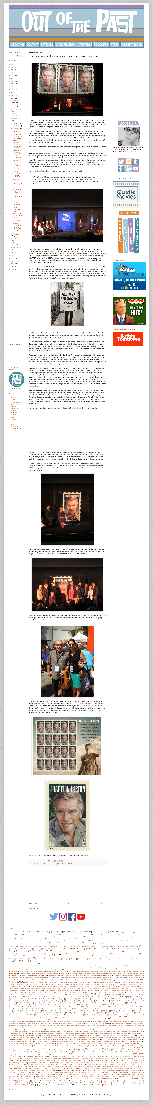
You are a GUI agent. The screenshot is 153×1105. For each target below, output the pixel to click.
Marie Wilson (69, 1027)
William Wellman (118, 1083)
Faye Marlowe (57, 979)
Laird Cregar (27, 1019)
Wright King (26, 1085)
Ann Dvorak (81, 938)
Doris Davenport (73, 971)
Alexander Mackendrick (33, 936)
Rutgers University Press (29, 1060)
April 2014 (16, 234)
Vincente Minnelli (131, 1076)
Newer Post (33, 903)
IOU (106, 1001)
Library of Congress (25, 1023)
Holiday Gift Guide (114, 996)
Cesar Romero (117, 955)
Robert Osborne (40, 1056)
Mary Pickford (133, 1029)
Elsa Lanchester (24, 977)
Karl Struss (103, 1015)
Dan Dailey (12, 965)
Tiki (102, 1072)
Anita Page (65, 938)
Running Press (132, 1058)
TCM (58, 864)
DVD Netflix (12, 973)
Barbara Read (12, 944)
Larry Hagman (70, 1019)
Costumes (76, 963)
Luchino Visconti (82, 1025)
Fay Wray (38, 979)
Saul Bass (110, 1060)
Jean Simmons (96, 1006)
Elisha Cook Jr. (118, 975)
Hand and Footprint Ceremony (134, 992)
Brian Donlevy (73, 951)
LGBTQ (16, 1023)
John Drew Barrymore (86, 1011)
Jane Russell (99, 1004)
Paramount (59, 1043)
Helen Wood (58, 996)
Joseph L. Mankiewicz (16, 1015)
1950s (77, 932)
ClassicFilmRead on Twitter (16, 429)
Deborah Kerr (96, 967)
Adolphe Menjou (55, 934)
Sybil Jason (20, 1070)
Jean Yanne (105, 1006)
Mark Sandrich (29, 1029)
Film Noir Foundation (121, 979)
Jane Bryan (66, 1004)
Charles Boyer (127, 955)
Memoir (140, 1031)
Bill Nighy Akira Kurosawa (25, 946)
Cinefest (73, 959)
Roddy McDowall (19, 1058)
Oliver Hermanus (48, 1041)
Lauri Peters (139, 1019)
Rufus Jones (114, 1058)
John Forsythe (115, 1011)
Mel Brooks (122, 1031)
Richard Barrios (97, 1052)
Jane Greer (82, 1004)
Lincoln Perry (71, 1023)
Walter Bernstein (60, 1078)
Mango (20, 1027)
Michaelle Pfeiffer (122, 1033)
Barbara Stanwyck (23, 944)
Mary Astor (107, 1029)
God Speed (124, 990)
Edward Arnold (15, 975)
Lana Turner (36, 1019)
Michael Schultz (102, 1033)
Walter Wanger (81, 1078)
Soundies (105, 1064)
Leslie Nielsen (128, 1021)
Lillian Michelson (53, 1023)
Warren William (63, 1081)
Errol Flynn (78, 977)
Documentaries (110, 969)
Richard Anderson (77, 1052)
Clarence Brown (135, 959)
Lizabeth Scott (124, 1023)
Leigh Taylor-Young (60, 1021)
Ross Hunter (86, 1058)
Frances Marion (82, 982)
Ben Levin (84, 944)
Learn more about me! (129, 151)
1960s (85, 932)
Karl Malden (95, 1015)
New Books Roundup (16, 1039)
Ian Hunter (138, 999)
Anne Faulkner (45, 940)
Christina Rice (23, 959)
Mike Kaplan (28, 1035)
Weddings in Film (85, 1081)
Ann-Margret (126, 938)
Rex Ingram (46, 1052)
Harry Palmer (99, 994)
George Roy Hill (81, 988)
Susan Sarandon (140, 1068)
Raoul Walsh (74, 1050)
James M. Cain (24, 1004)
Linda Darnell (80, 1023)
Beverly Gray (140, 944)
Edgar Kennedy (91, 973)
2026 (13, 64)
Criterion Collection (107, 963)
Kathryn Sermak (24, 1017)
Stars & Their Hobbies (62, 1066)
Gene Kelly (79, 986)
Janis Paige (18, 1006)
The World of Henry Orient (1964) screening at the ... (17, 193)
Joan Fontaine (115, 1008)
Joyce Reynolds (39, 1015)
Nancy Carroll (58, 1037)
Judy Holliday (69, 1015)
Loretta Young (14, 1025)
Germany (33, 990)
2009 (13, 264)
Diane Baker (50, 969)
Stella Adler (88, 1066)
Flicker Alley (48, 982)
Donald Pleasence (52, 971)
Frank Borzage (135, 982)
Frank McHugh (36, 984)
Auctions (61, 942)
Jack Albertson (138, 1001)
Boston (109, 949)
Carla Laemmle (88, 953)
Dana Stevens (46, 965)
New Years (29, 1039)
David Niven (24, 967)
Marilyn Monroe (103, 1027)
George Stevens (114, 988)
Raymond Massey (105, 1050)
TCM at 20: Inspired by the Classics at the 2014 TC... (17, 183)
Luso (106, 1025)
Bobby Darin (27, 949)
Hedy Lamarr (19, 996)
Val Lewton (58, 1076)
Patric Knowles (90, 1043)
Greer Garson (50, 992)
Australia (95, 942)
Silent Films (22, 1064)
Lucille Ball (91, 1025)
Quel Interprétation (42, 1050)
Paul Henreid (126, 1043)
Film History (80, 979)
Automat (101, 942)
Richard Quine (14, 1054)
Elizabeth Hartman (129, 975)
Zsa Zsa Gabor (107, 1085)
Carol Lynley (107, 953)
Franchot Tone (91, 982)
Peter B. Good (96, 1046)
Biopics (77, 946)
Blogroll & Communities (15, 425)
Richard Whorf (34, 1054)
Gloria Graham (93, 990)
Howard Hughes (59, 999)
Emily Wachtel (34, 977)
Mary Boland (116, 1029)
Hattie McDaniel (126, 994)
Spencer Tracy (125, 1064)
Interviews (14, 419)
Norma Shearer (94, 1039)
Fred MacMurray (76, 984)
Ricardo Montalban (66, 1052)
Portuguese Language (116, 1048)
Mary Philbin (124, 1029)
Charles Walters (60, 957)
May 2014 (16, 128)
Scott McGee (139, 1060)
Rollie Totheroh (48, 1058)
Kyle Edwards (18, 1019)
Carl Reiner (78, 953)
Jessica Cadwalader (66, 1008)
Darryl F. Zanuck (90, 965)
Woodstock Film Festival (15, 1085)
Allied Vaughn (135, 936)
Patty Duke (118, 1043)
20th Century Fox (128, 932)
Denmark (141, 967)
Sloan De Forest (53, 1064)
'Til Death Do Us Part (29, 932)
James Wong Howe (56, 1004)
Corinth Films (60, 963)
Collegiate (130, 961)
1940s (68, 932)
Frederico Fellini (109, 984)
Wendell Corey (96, 1081)
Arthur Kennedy (28, 942)
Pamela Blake (40, 1043)
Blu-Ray (135, 946)
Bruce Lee (136, 951)
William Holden (96, 1083)
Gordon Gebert (20, 992)
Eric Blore (42, 977)
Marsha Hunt (49, 1029)
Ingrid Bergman (67, 1001)
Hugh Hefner (78, 999)
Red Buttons (115, 1050)
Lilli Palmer (36, 1023)
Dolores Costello (130, 969)
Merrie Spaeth (22, 1033)
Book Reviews (15, 402)
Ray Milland (82, 1050)
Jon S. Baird (109, 1013)
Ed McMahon (64, 973)
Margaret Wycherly (59, 1027)
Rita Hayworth (54, 1054)
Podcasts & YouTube (14, 405)
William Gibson (85, 1083)
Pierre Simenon (91, 1048)
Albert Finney (140, 934)
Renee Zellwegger (36, 1052)
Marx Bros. (98, 1029)
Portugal (106, 1048)
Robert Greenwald (106, 1054)
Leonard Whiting (107, 1021)
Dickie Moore (92, 969)
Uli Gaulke (80, 1074)
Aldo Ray (13, 936)
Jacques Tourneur (80, 1003)
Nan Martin (50, 1037)
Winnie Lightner (138, 1083)
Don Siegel (14, 971)
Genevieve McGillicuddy (110, 986)
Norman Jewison (116, 1039)
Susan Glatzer (109, 1068)
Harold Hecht (21, 994)
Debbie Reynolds (85, 967)
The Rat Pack (21, 1072)
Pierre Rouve (81, 1048)
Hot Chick (31, 999)
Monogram (92, 1035)
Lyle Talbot (112, 1025)
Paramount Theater (70, 1043)
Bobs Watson (36, 949)
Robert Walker (101, 1056)
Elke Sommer (14, 977)
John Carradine (66, 1011)
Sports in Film (135, 1064)
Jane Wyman (126, 1004)
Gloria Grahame (103, 990)
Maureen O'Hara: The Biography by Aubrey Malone (17, 227)
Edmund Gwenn (122, 973)
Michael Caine (58, 1033)
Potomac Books (128, 1048)
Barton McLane (44, 944)
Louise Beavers (62, 1025)
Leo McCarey (79, 1021)
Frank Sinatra (46, 984)
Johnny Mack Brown (91, 1013)
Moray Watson (119, 1035)
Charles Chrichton (137, 955)
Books (89, 948)
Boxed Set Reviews (120, 949)
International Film (88, 1001)
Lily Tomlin (63, 1023)
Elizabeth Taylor (140, 975)
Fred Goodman (65, 984)
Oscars (110, 1041)
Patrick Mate (110, 1043)
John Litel (24, 1013)
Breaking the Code (22, 951)
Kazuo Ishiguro (51, 1017)
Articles (13, 399)
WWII (33, 1085)
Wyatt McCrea (42, 1085)
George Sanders (92, 988)
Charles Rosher (39, 957)
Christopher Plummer (43, 959)
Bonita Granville (58, 949)
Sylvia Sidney (40, 1070)
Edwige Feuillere (71, 975)
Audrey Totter (87, 942)
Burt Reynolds (40, 953)
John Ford (106, 1011)
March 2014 (17, 238)
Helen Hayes (49, 996)
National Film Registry (109, 1037)
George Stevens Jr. (126, 988)
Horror (17, 999)
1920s (47, 932)
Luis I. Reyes (99, 1025)
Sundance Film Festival (98, 1068)
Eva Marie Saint (121, 977)
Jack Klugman (29, 1003)
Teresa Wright (124, 1070)
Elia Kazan (107, 975)
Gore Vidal (29, 992)
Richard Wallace (24, 1054)
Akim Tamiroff (97, 934)
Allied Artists (127, 936)
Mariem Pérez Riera (92, 1027)
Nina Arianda (58, 1039)
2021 (13, 78)
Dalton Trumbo (138, 963)
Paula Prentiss (28, 1046)
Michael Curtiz (80, 1033)
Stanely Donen (18, 1066)
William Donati (75, 1083)
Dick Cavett (59, 969)
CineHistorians (82, 959)
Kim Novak (94, 1017)
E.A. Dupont (23, 973)
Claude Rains (75, 961)
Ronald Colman (58, 1058)
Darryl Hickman (100, 965)
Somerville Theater (66, 1064)
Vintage (140, 1076)
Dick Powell (75, 969)
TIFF (98, 1072)
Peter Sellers (27, 1048)
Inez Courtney (28, 1001)
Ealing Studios (31, 973)
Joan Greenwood (125, 1008)
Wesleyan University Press (109, 1081)
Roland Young (38, 1058)
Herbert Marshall (86, 996)
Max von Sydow (102, 1031)
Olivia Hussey (80, 1041)
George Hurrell (30, 988)
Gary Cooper (50, 986)
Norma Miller (84, 1039)
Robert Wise (110, 1056)
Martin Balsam (58, 1029)
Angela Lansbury (39, 938)
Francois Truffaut (125, 982)
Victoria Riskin (110, 1076)
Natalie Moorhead (78, 1037)
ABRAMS (19, 934)
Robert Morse (29, 1056)
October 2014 (17, 109)
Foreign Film (62, 982)
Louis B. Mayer (24, 1025)
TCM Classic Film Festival (68, 864)
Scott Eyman (130, 1060)
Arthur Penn (46, 942)
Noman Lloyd (75, 1039)
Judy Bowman (49, 1015)
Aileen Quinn (87, 934)
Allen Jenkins (118, 936)
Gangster (33, 986)
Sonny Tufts (90, 1064)
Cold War (113, 961)
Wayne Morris (74, 1081)
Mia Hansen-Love (38, 1033)
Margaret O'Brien (47, 1027)
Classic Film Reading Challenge (14, 410)
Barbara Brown (138, 942)
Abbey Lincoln (138, 932)
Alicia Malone (79, 936)
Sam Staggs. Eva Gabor (61, 1060)
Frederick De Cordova (97, 984)
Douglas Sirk (129, 971)
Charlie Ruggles (90, 957)
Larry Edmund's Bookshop (58, 1019)
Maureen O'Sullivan (73, 1031)
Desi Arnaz (23, 969)
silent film (13, 1064)
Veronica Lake (76, 1076)
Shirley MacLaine (84, 1062)
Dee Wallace (115, 967)
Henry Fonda (76, 996)
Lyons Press (120, 1025)
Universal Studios (124, 1074)
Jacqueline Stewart (68, 1003)
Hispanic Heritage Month (99, 996)
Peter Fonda (118, 1046)
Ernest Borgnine (59, 977)
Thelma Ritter (30, 1072)
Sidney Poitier (129, 1062)
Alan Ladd (132, 934)
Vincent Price (120, 1076)
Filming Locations (29, 982)
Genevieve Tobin (124, 986)
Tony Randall (20, 1074)
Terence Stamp (115, 1070)
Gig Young (40, 990)
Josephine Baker (28, 1015)
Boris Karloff (102, 949)
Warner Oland (35, 1081)
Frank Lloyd (27, 984)
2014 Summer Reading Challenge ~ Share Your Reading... (17, 144)
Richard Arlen (87, 1052)
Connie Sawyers (140, 961)
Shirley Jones (74, 1062)
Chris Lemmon (140, 957)
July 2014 (16, 123)
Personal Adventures (50, 864)
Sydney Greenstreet (30, 1070)
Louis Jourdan (42, 1025)
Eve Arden (130, 977)
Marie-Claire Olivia (79, 1027)
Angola (58, 938)
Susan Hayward (119, 1068)
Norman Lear (126, 1039)
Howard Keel (69, 999)
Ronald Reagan (68, 1058)
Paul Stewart (19, 1046)
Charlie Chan (70, 957)
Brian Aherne (64, 951)
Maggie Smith (12, 1027)
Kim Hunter (78, 1017)
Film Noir (107, 980)
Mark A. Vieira (135, 1027)
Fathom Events (20, 979)
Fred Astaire (56, 984)
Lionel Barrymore (99, 1023)
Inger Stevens (46, 1001)
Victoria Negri (101, 1076)
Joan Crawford (105, 1008)
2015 (13, 95)
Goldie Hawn (135, 990)
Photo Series (64, 1048)
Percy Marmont (49, 1046)
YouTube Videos (66, 1085)
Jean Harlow (54, 1006)
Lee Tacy (50, 1021)
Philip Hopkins (45, 1048)
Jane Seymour (108, 1004)
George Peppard (51, 988)
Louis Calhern (33, 1025)
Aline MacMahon (97, 936)
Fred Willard (86, 984)
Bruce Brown (110, 951)
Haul (133, 994)
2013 (13, 253)
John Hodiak (136, 1011)
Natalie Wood (97, 1037)
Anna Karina (135, 938)
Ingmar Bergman (56, 1001)
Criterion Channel (95, 963)
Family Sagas (138, 977)
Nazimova (120, 1037)
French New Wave (134, 984)
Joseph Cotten (129, 1013)
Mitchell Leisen (74, 1035)
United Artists (114, 1074)
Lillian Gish (44, 1023)
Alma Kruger (19, 938)
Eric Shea (49, 977)
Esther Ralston (102, 977)
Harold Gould (12, 994)
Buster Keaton (60, 953)
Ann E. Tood (90, 938)
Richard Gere (140, 1052)
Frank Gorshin (18, 984)
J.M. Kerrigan (121, 1001)
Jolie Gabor (101, 1013)
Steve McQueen (20, 1068)
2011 (13, 258)
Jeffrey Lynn (18, 1008)
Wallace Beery (49, 1078)
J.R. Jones (130, 1001)
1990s (120, 932)
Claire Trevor (117, 959)
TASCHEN (49, 1070)
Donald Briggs (32, 971)
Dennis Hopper (14, 969)
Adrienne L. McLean (66, 934)
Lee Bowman (26, 1021)
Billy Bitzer (45, 946)
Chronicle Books (56, 959)
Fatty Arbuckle (29, 979)
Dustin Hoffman (138, 971)
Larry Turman (79, 1019)
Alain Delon (106, 934)
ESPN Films (93, 977)
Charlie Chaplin (80, 957)
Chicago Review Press (127, 957)
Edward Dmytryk (26, 975)
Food (54, 982)
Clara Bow (126, 959)
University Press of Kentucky (23, 1076)
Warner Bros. (26, 1081)
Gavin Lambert (60, 986)
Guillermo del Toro (103, 992)
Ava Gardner (109, 942)
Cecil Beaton (97, 955)
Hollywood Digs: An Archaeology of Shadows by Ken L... (17, 134)
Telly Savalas (105, 1070)
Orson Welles (102, 1041)
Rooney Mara (77, 1058)
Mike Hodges (19, 1035)
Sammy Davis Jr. (83, 1060)
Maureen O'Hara (61, 1031)
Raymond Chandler (94, 1050)
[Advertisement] (67, 883)
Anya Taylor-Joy (85, 940)
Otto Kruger (117, 1041)
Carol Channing (98, 953)
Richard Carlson (121, 1052)
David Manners (14, 967)
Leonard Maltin (96, 1021)
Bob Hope (18, 949)
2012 (13, 255)
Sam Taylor (73, 1060)
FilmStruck (40, 982)
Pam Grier (32, 1043)
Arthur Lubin (37, 942)
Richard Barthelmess (108, 1052)
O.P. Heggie (12, 1041)
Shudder (113, 1062)
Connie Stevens (15, 963)
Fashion (11, 979)
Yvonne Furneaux (79, 1085)
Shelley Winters (53, 1062)
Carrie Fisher (19, 955)
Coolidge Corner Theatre (47, 963)
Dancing (63, 965)
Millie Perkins (45, 1035)
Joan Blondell (95, 1008)
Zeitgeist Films (97, 1085)
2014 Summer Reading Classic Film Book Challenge (17, 154)
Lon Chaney (141, 1023)
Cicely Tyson (65, 959)
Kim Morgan (86, 1017)
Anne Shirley (54, 940)
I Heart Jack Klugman (126, 999)
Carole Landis (124, 953)
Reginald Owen (18, 1052)
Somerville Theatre (79, 1064)
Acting (25, 934)
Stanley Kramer (38, 1066)
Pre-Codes (137, 1048)
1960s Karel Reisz (97, 932)
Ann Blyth (73, 938)
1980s (113, 932)
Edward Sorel (61, 975)
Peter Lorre (135, 1046)
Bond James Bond (47, 949)
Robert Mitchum (138, 1054)
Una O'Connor (89, 1074)
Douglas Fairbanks (103, 971)
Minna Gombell (54, 1035)
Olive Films (28, 1041)
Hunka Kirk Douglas (112, 999)
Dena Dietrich (133, 967)
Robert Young (118, 1056)
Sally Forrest (49, 1060)
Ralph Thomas (54, 1050)
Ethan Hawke (111, 977)
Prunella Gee (31, 1050)
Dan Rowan (28, 965)
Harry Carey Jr (61, 994)
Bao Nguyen (129, 942)
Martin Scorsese (68, 1029)
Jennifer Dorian (27, 1008)
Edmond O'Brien (111, 973)
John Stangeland (50, 1013)
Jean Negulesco (64, 1006)
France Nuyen (72, 982)
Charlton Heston (39, 864)
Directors (100, 969)
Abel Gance (12, 934)
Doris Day (81, 971)
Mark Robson (20, 1029)
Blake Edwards (102, 946)
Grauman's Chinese (39, 992)
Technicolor (90, 1070)
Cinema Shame (94, 959)
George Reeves (71, 988)
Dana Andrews (36, 965)
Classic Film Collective (37, 961)
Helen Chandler (39, 996)
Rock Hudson (128, 1056)
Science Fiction (120, 1060)
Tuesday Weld (39, 1074)
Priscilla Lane (22, 1050)
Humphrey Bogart (97, 999)
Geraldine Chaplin (13, 990)
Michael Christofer (69, 1033)
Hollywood (134, 996)
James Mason (35, 1004)
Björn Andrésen (86, 946)
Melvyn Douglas (132, 1031)
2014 (13, 98)
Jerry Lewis (56, 1008)
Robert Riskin (52, 1056)
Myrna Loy (42, 1037)
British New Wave (92, 951)
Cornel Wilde (69, 963)
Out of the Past (15, 389)
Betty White (132, 944)
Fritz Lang (18, 986)
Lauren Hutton (130, 1019)
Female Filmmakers (69, 979)
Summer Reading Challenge (70, 1068)
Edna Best (130, 973)
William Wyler (128, 1083)
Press (12, 417)
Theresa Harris (58, 1072)
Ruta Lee (16, 1060)
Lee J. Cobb (35, 1021)
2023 (13, 73)
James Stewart (45, 1004)
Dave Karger (122, 965)
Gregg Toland (59, 992)
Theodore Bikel (48, 1072)
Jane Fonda (74, 1004)
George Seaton (104, 988)
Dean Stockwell (54, 967)
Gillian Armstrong (49, 990)
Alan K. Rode (124, 934)
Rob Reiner (78, 1054)
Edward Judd (52, 975)
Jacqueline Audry (57, 1003)
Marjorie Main (125, 1027)
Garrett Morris (41, 986)
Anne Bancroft (34, 940)
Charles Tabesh (49, 957)
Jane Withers (118, 1004)
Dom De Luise (140, 969)
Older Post (102, 903)
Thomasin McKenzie (80, 1072)
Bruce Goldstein (128, 951)
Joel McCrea (37, 1011)
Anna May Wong (24, 940)
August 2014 (17, 118)
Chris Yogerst (14, 959)
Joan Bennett (85, 1008)
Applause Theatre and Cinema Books (100, 940)
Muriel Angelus (20, 1037)
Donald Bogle (23, 971)
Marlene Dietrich (40, 1029)
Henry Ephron (66, 996)
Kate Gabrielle (112, 1015)
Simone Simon (34, 1064)
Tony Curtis (12, 1074)
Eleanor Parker (89, 975)
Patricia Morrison (100, 1043)
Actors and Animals (43, 934)
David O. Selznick (34, 967)
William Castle (34, 1083)
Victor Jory (93, 1076)
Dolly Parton (121, 969)
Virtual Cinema (22, 1078)
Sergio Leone (34, 1062)
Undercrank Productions (102, 1074)
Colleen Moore (122, 961)
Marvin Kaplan (89, 1029)
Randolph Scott (64, 1050)
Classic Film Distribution (53, 961)
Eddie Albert (72, 973)
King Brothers (111, 1017)
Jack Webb (48, 1003)
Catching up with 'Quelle (50, 955)
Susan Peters (129, 1068)
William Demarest (65, 1083)
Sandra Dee (93, 1060)
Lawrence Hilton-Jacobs (15, 1021)
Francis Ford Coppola (102, 982)
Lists (107, 1023)
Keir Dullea (60, 1017)
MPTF (12, 1037)
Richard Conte (131, 1052)
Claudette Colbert (86, 961)
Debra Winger (105, 967)
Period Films (59, 1046)
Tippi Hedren (122, 1072)
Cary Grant (28, 955)
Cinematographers (107, 959)
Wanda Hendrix (91, 1078)
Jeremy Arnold (47, 1008)
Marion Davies (115, 1027)
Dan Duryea (20, 965)
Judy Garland (59, 1015)
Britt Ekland (101, 951)
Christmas (31, 959)
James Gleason (15, 1004)
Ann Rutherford (99, 938)
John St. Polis (40, 1013)
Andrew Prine (28, 938)
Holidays (125, 997)
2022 (13, 75)
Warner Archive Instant (124, 1078)
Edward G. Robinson (39, 975)
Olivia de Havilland (68, 1041)
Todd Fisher (131, 1072)
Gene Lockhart (87, 986)
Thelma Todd (39, 1072)
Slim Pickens (43, 1064)
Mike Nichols (36, 1035)
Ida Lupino (19, 1001)
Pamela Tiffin (50, 1043)
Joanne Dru (17, 1011)
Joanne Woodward (27, 1011)
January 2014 (17, 247)
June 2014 (16, 126)
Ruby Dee (106, 1058)
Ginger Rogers (72, 990)
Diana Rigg (41, 969)
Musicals (34, 1037)
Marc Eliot (26, 1027)
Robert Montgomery (18, 1056)
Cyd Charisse (117, 963)
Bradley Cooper (134, 949)
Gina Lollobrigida (61, 990)
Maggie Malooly (138, 1025)
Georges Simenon (137, 988)
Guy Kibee (121, 992)
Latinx (112, 1019)
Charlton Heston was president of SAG (71, 256)
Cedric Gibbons (107, 955)
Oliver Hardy (39, 1041)
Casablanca (37, 955)
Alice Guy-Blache (59, 936)
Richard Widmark (44, 1054)
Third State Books (68, 1072)
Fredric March (118, 984)
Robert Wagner (91, 1056)
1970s (106, 932)
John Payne (32, 1013)
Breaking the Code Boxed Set (39, 951)
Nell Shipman (129, 1037)
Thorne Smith (91, 1072)
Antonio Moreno (74, 940)
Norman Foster (106, 1039)
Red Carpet (124, 1050)
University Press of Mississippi (44, 1076)
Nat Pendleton (68, 1037)
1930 (53, 932)
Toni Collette (139, 1072)
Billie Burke (37, 946)
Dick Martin (67, 969)
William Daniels (55, 1083)
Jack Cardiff (12, 1003)
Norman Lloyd (136, 1039)
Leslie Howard (118, 1021)
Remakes (26, 1052)
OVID (10, 1043)
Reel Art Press (133, 1050)
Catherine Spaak (76, 955)
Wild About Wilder (131, 1081)
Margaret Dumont (36, 1027)
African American (78, 934)
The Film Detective (135, 1070)
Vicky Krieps (85, 1076)
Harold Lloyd (30, 994)
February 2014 (15, 244)
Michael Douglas (91, 1033)
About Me (14, 422)
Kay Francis (42, 1017)
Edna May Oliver (140, 973)
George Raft (61, 988)
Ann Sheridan (108, 938)
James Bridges (90, 1003)
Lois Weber (133, 1023)
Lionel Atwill (89, 1023)
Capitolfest (70, 953)
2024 (13, 70)
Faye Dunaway (47, 979)
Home (68, 903)
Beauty (78, 944)
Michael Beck (48, 1033)
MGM (29, 1033)
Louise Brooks (72, 1025)
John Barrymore (46, 1011)
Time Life (114, 1072)
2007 (13, 269)
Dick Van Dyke (83, 969)
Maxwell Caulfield (112, 1031)
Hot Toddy (39, 999)
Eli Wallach (98, 975)
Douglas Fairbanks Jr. (116, 971)
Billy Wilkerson (61, 946)
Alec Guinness (21, 936)
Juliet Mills (87, 1015)
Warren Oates (53, 1081)
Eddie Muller (81, 973)
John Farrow (98, 1011)
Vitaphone (30, 1078)
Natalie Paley (88, 1037)
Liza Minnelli (115, 1023)
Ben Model (106, 944)
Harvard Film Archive (112, 995)
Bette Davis (124, 944)
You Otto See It (52, 1085)
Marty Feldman (78, 1029)
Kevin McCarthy (69, 1017)
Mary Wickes (17, 1031)
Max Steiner (93, 1031)
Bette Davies (115, 944)
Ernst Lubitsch (70, 977)
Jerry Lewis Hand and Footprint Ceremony (16, 174)
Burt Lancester (30, 953)
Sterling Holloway (118, 1066)
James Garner (140, 1003)
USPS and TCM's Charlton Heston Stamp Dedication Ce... (16, 206)
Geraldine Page (24, 990)
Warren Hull (45, 1081)
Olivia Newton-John (92, 1041)
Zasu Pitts (88, 1085)
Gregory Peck (68, 992)
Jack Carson (20, 1003)
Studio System (53, 1068)
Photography (73, 1048)
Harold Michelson (40, 994)
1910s (41, 932)
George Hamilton (19, 988)
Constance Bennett (26, 963)
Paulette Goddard (38, 1046)
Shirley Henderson (64, 1062)
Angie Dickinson (50, 938)
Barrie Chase (34, 944)
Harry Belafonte (51, 994)
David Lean (130, 965)
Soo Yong (98, 1064)
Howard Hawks (48, 999)
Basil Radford (53, 944)
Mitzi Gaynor (83, 1035)
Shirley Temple (94, 1062)
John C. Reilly (56, 1011)
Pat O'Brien (81, 1043)
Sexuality (43, 1062)
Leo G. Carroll (70, 1021)
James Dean (130, 1003)
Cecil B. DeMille (87, 955)
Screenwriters (12, 1062)
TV (64, 1074)
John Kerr (17, 1013)
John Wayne (69, 1013)
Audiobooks (68, 942)
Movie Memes (129, 1035)
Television (97, 1070)
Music (27, 1037)
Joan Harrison (135, 1008)
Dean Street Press (64, 967)
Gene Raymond (97, 986)
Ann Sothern (118, 938)
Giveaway (82, 990)
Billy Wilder (52, 946)
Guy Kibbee (114, 992)
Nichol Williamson (39, 1039)
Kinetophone (103, 1017)
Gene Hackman (70, 986)
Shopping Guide (104, 1062)
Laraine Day (46, 1019)
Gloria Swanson (115, 990)
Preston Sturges (13, 1050)
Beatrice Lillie (62, 944)
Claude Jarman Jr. (65, 961)
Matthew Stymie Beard (48, 1031)
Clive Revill (106, 961)
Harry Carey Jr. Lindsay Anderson (76, 994)
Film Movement (97, 979)
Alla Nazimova (108, 936)
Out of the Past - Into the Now (131, 1041)
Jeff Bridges (137, 1006)
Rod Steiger (137, 1056)
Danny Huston (80, 965)
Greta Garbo (78, 992)
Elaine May (80, 975)
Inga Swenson (37, 1001)
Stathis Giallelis (77, 1066)
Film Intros (88, 979)
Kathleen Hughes (13, 1017)
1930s (59, 932)
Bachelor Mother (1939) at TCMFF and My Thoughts (17, 164)
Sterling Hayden (107, 1066)
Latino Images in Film (100, 1019)
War (98, 1078)
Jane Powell (91, 1004)
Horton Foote (24, 999)
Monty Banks (100, 1035)
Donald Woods (62, 971)
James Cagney (109, 1003)
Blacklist (94, 946)
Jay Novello (26, 1006)
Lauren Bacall (120, 1019)
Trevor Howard (29, 1074)
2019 (13, 84)
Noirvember (67, 1039)
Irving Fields (113, 1001)
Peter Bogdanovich (107, 1046)
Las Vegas (88, 1019)
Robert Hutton (116, 1054)
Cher (108, 957)
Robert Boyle (86, 1054)
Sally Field (41, 1060)
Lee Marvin (43, 1021)
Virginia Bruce (12, 1078)
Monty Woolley (110, 1035)
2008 (13, 267)
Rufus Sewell (122, 1058)
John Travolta (60, 1013)
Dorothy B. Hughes (91, 971)
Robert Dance (95, 1054)
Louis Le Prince (52, 1025)
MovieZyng (141, 1035)
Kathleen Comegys (137, 1015)
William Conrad (44, 1083)
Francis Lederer (114, 982)
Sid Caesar (120, 1062)
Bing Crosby (70, 946)
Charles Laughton (28, 957)
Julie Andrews (78, 1015)
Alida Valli (87, 936)
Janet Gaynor (135, 1004)
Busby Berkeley (50, 953)
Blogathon (111, 946)
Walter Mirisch (70, 1078)
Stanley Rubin (49, 1066)
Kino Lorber (122, 1017)
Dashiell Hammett (111, 965)
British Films (82, 951)
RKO (70, 1054)
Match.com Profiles (28, 1031)
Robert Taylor (71, 1056)
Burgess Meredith (18, 953)
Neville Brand (138, 1037)
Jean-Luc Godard (114, 1006)
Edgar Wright (100, 973)
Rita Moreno (63, 1054)
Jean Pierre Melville (76, 1006)
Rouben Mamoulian (96, 1058)
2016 (13, 92)
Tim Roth (107, 1072)
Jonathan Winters (119, 1013)
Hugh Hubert (86, 999)
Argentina (123, 940)
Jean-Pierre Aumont (126, 1006)
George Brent (134, 986)
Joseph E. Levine (139, 1013)
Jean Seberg (86, 1006)
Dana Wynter (55, 965)
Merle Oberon (12, 1033)
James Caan (100, 1003)
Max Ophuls (85, 1031)
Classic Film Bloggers (21, 961)
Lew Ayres (136, 1021)
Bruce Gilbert (118, 951)
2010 (13, 261)
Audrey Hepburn (78, 942)
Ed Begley (55, 973)
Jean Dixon (45, 1006)
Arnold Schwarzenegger (134, 940)
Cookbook (35, 963)
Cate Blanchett (65, 955)
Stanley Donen (28, 1066)
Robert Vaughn (81, 1056)
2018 (13, 87)
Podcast (99, 1048)
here (37, 386)
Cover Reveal (85, 963)
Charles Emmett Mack (15, 957)
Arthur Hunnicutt (18, 942)
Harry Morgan (90, 994)
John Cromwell (75, 1011)
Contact (13, 414)
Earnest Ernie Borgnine (44, 973)
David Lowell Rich (139, 965)
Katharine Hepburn (124, 1015)
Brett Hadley (56, 951)
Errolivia (86, 977)
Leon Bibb (87, 1021)
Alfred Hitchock (47, 936)
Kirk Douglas (134, 1017)
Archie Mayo (116, 940)
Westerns (121, 1081)
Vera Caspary (66, 1076)
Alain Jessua (114, 934)
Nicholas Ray (49, 1039)
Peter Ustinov (35, 1048)
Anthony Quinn (64, 940)
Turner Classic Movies (53, 1074)
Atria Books (54, 942)
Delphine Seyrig (124, 967)
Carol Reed (116, 953)
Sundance (87, 1068)
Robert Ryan (61, 1056)
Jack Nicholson (39, 1003)
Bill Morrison (14, 946)
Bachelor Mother (119, 942)
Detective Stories (32, 969)
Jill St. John (76, 1008)
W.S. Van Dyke (40, 1078)
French (126, 984)
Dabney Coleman (127, 963)
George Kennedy (40, 988)
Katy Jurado (33, 1017)
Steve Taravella (33, 1068)
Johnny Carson (79, 1013)
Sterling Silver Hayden (132, 1066)
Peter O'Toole (17, 1048)
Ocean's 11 (20, 1041)
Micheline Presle (133, 1033)
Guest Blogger (89, 993)
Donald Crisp (41, 971)
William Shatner (107, 1083)
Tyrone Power (72, 1074)
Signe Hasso (141, 1062)
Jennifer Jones (37, 1008)
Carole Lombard (135, 953)
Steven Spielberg (43, 1068)
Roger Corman (29, 1058)
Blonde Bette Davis (122, 946)
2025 (13, 67)
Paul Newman (135, 1043)
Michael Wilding (112, 1033)
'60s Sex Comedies (14, 932)
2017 (13, 89)
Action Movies (32, 934)
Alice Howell (69, 936)
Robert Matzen (126, 1054)
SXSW (12, 1070)
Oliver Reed (58, 1041)
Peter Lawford (126, 1046)
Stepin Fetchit (96, 1066)
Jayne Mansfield (36, 1006)
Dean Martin (44, 967)
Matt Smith (37, 1031)
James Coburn (120, 1003)
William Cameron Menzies (22, 1083)
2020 (13, 81)
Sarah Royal (103, 1060)
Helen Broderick (29, 996)
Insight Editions (78, 1001)
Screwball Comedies (23, 1062)
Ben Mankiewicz (95, 944)
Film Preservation (133, 979)
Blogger (109, 1095)
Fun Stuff (25, 986)
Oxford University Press (20, 1043)
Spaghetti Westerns (115, 1064)
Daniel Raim (70, 965)
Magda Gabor (128, 1025)
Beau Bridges (71, 944)
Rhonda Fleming (55, 1052)
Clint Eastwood (97, 961)
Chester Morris (115, 957)
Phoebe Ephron (55, 1048)
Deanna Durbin (75, 967)
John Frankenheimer (126, 1011)
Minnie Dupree (64, 1035)
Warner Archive (108, 1079)
